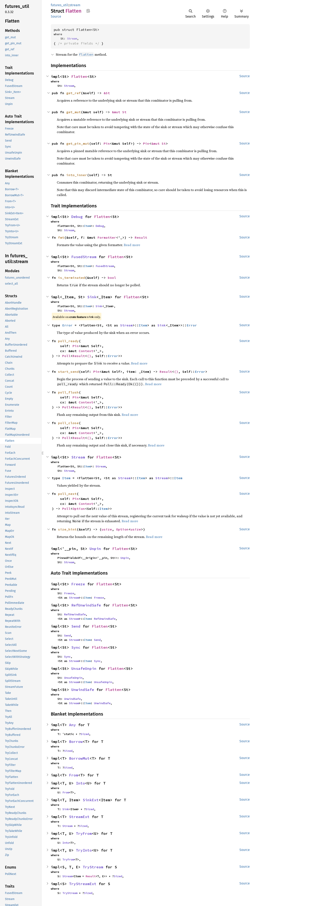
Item (87, 226)
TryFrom (84, 833)
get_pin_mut (77, 143)
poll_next (67, 494)
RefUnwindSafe (86, 605)
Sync (75, 647)
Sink (91, 297)
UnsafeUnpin (83, 668)
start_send (68, 371)
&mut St (119, 112)
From (73, 775)
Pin (107, 143)
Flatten (79, 76)
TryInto (84, 850)
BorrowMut (79, 758)
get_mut (73, 112)
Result (141, 237)
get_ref (73, 93)
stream (75, 5)
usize (107, 529)
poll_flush (68, 392)
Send (75, 626)
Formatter (106, 237)
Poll (66, 356)
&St (107, 93)
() (89, 356)
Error (67, 325)
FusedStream (83, 256)
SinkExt (91, 800)
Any (72, 724)
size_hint (67, 529)
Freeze (78, 584)
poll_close (68, 423)
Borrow (76, 741)
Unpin (95, 548)
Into (80, 783)
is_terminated (71, 278)
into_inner (76, 175)
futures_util (59, 5)
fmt (61, 237)
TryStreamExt (82, 883)
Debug (77, 216)
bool (112, 278)
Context (86, 351)
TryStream (93, 867)
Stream (72, 38)
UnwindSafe (82, 689)
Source (56, 16)
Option (79, 509)
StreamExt (79, 816)
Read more (132, 245)
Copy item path (88, 10)
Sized (85, 734)
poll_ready (68, 341)
